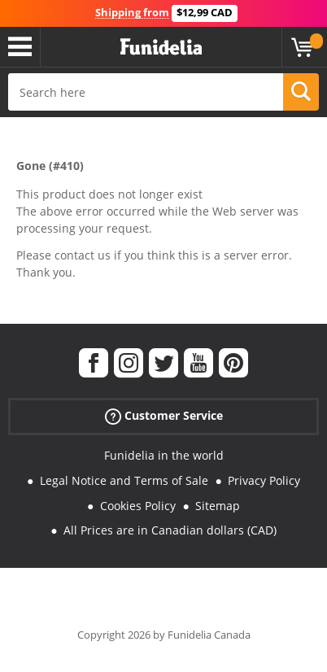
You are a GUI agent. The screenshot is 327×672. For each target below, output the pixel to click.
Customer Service (164, 416)
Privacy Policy (264, 480)
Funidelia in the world (164, 455)
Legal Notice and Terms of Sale (124, 480)
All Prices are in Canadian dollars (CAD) (170, 530)
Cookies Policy (138, 505)
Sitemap (217, 505)
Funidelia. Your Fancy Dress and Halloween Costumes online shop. (161, 47)
